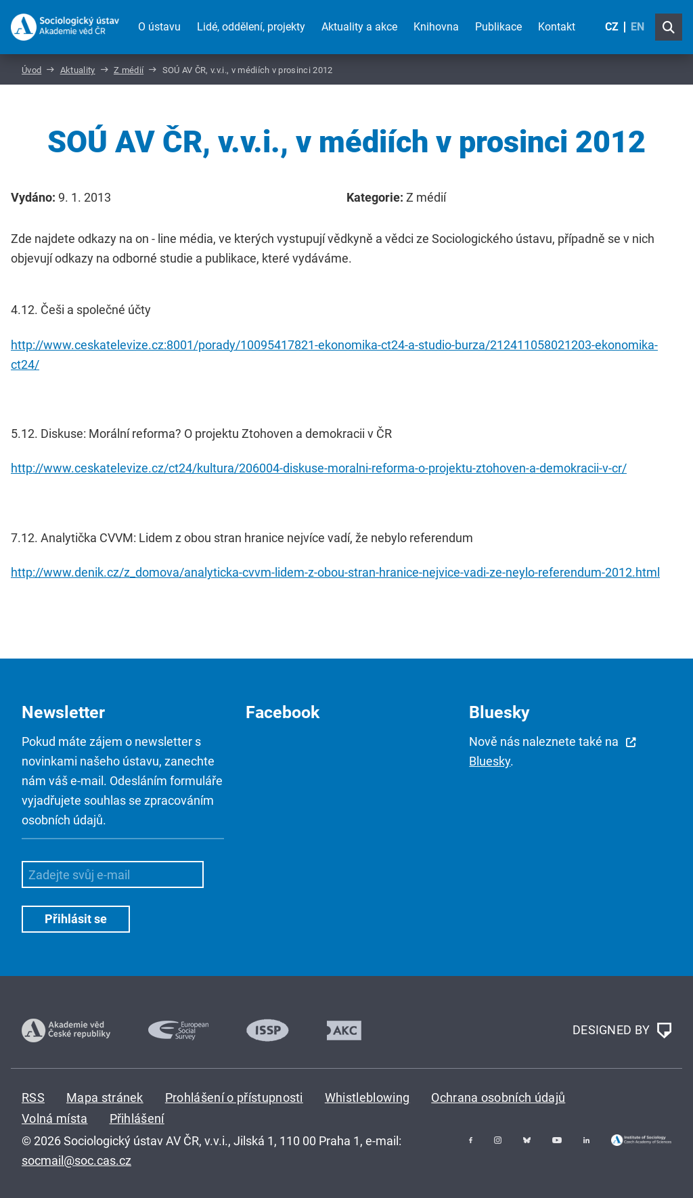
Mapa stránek (104, 1097)
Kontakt (556, 26)
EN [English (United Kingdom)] (637, 26)
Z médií (128, 70)
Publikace (498, 26)
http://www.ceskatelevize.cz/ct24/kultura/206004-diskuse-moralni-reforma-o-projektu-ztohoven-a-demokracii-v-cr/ (319, 468)
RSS (33, 1097)
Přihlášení (137, 1118)
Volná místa (55, 1118)
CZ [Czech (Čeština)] (612, 26)
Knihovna (436, 26)
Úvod (31, 70)
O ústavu (159, 26)
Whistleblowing (367, 1097)
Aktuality (77, 70)
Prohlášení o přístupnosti (234, 1097)
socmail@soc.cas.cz (76, 1160)
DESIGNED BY (622, 1031)
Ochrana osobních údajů (498, 1097)
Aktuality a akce (359, 26)
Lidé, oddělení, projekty (251, 26)
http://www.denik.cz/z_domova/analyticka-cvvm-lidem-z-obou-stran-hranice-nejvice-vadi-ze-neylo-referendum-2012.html (335, 572)
